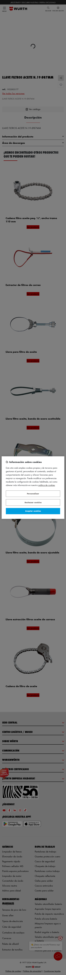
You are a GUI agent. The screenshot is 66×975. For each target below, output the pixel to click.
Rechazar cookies (33, 502)
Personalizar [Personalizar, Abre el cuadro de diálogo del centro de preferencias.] (33, 493)
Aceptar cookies (33, 511)
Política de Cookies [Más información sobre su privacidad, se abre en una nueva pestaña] (46, 485)
